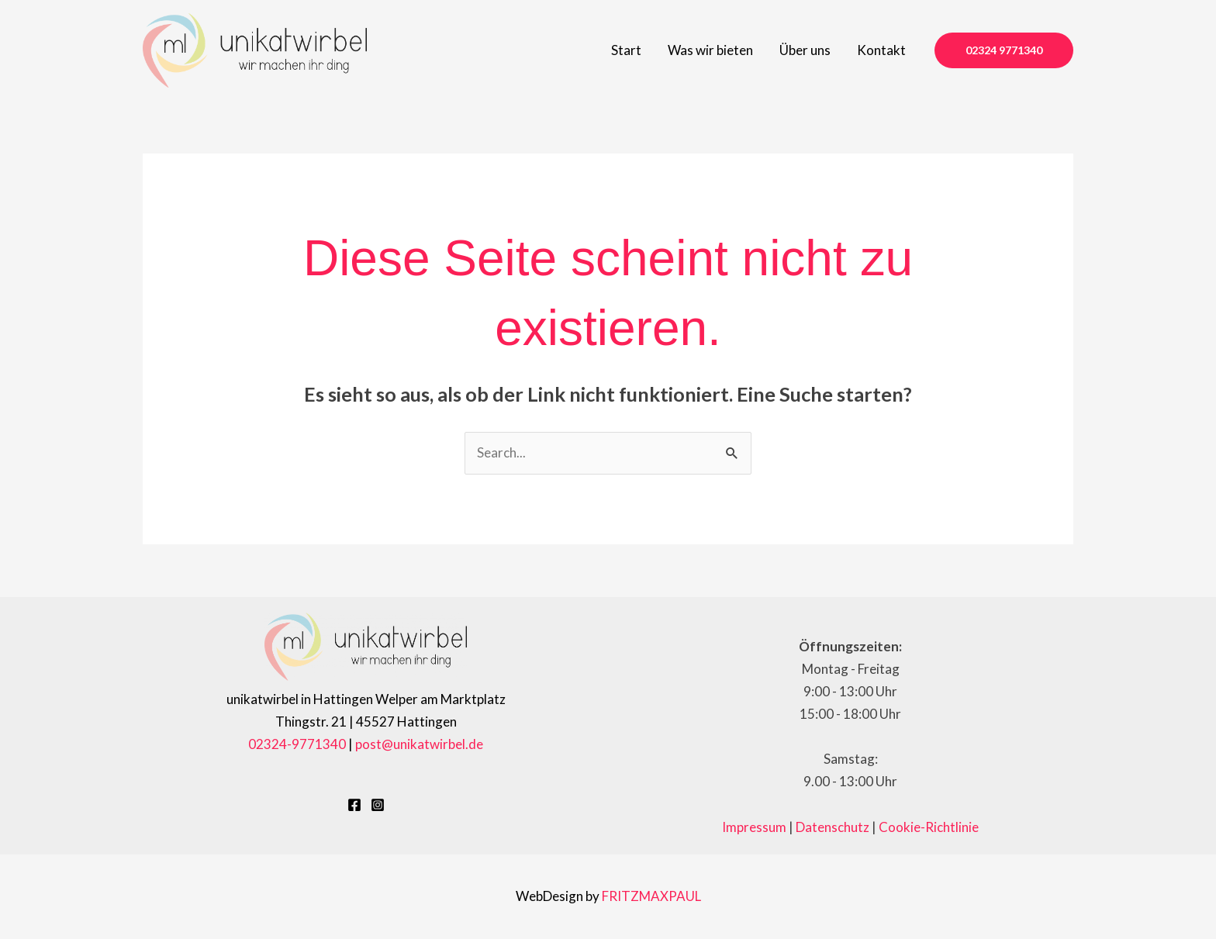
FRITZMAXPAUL (651, 896)
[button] (1003, 50)
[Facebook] (354, 805)
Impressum (754, 827)
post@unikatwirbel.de (419, 744)
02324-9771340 (297, 744)
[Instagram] (378, 805)
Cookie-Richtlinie (929, 827)
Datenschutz (832, 827)
